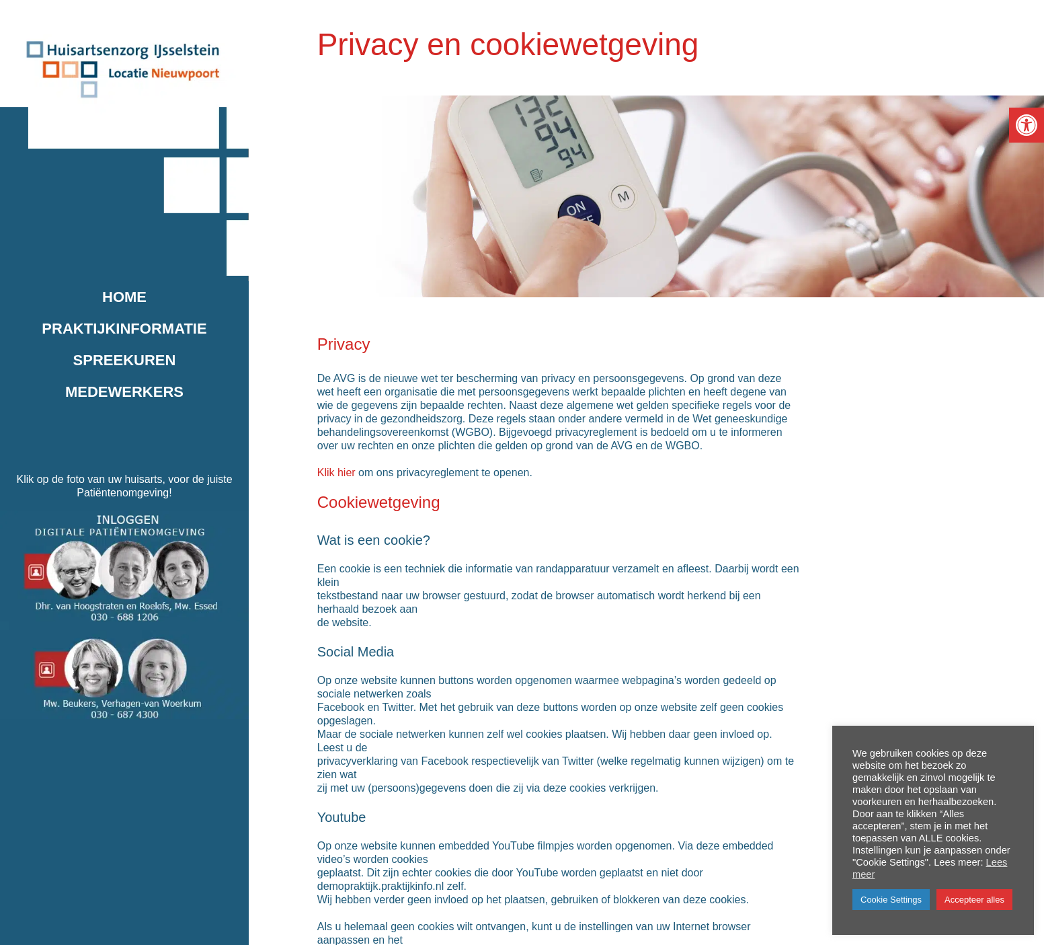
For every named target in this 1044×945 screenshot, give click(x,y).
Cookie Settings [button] (891, 900)
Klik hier (336, 472)
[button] (1026, 125)
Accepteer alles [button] (974, 900)
